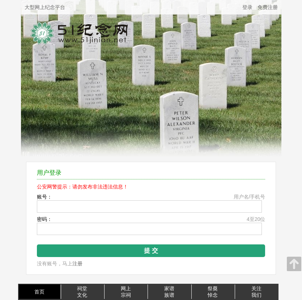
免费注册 (268, 7)
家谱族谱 (169, 292)
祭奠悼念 (213, 292)
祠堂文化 (82, 292)
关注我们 (256, 292)
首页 (39, 292)
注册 (77, 263)
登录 (247, 7)
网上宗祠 (126, 292)
